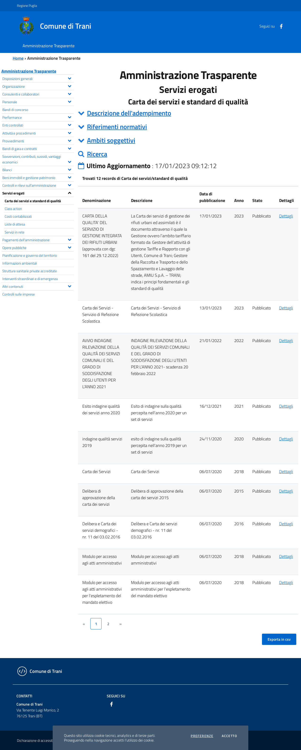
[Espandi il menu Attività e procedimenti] (69, 132)
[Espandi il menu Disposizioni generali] (69, 78)
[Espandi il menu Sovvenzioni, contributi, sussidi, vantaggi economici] (69, 161)
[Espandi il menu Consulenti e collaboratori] (69, 93)
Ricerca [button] (97, 154)
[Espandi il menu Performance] (69, 116)
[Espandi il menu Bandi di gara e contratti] (69, 148)
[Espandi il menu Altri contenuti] (69, 285)
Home (18, 58)
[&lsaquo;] (83, 623)
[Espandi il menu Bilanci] (69, 169)
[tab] (188, 113)
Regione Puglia (27, 5)
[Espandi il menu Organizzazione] (69, 85)
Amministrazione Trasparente (28, 71)
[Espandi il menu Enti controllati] (69, 124)
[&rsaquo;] (120, 623)
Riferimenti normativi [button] (117, 127)
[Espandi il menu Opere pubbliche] (69, 247)
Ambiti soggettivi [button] (111, 140)
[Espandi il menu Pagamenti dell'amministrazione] (69, 239)
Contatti (24, 696)
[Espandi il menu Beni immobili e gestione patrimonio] (69, 177)
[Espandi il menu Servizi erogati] (69, 192)
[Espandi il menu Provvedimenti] (69, 140)
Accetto (229, 736)
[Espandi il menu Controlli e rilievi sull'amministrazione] (69, 184)
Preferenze (202, 736)
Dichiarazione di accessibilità (37, 740)
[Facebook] (279, 26)
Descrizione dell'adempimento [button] (129, 113)
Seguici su (116, 696)
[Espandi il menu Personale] (69, 101)
